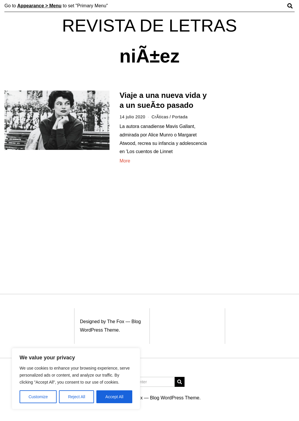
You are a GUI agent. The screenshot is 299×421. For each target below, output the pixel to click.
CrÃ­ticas (160, 117)
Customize (38, 396)
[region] (76, 378)
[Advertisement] (259, 180)
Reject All (76, 396)
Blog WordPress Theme (174, 397)
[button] (180, 382)
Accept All (114, 396)
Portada (180, 117)
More (124, 160)
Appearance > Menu (39, 5)
